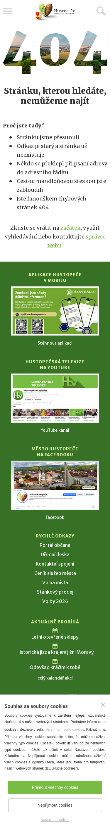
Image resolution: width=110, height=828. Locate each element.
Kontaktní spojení (55, 564)
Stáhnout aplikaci (55, 343)
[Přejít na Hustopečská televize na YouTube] (55, 398)
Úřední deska (55, 554)
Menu (7, 11)
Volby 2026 (55, 601)
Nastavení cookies (54, 820)
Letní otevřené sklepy (55, 637)
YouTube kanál (55, 430)
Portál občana (55, 545)
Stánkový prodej (55, 592)
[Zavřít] (103, 704)
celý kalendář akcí (55, 678)
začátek (70, 227)
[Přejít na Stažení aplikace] (55, 311)
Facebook (55, 517)
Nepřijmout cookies (55, 805)
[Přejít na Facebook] (55, 485)
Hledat (101, 11)
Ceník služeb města (55, 573)
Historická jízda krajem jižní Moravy (55, 652)
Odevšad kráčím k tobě (55, 667)
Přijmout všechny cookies (55, 787)
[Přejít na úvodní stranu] (55, 11)
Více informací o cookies (64, 729)
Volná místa (55, 582)
